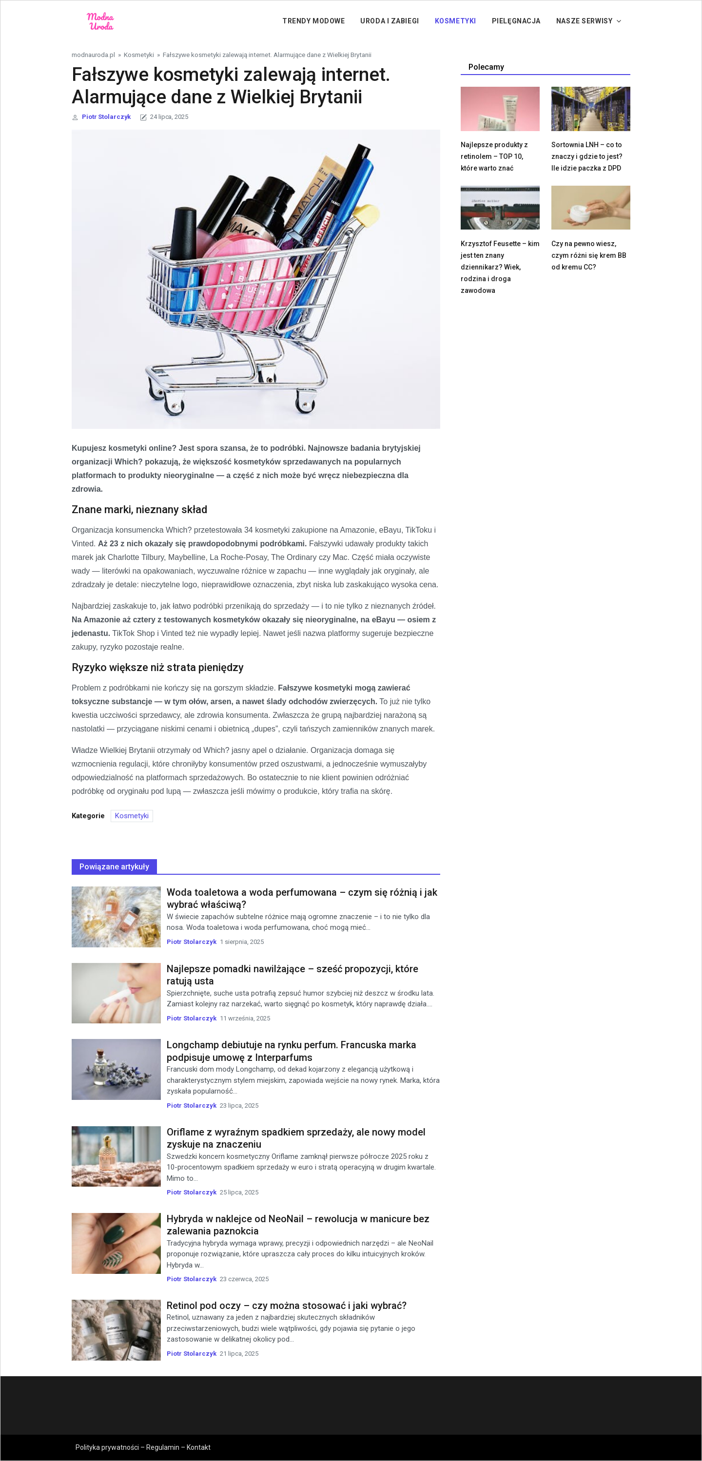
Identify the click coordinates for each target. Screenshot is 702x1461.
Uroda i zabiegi (389, 21)
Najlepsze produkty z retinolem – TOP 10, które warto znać (494, 156)
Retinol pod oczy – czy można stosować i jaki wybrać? (287, 1305)
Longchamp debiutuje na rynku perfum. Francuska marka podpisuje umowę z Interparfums (291, 1051)
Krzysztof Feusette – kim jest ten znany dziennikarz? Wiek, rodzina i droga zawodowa (500, 267)
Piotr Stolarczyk (106, 116)
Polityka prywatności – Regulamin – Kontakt (143, 1447)
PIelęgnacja (516, 21)
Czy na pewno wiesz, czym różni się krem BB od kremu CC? (588, 255)
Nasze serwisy (584, 21)
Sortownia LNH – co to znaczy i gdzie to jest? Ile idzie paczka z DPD (587, 156)
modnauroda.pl (93, 54)
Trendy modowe (313, 21)
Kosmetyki (455, 21)
